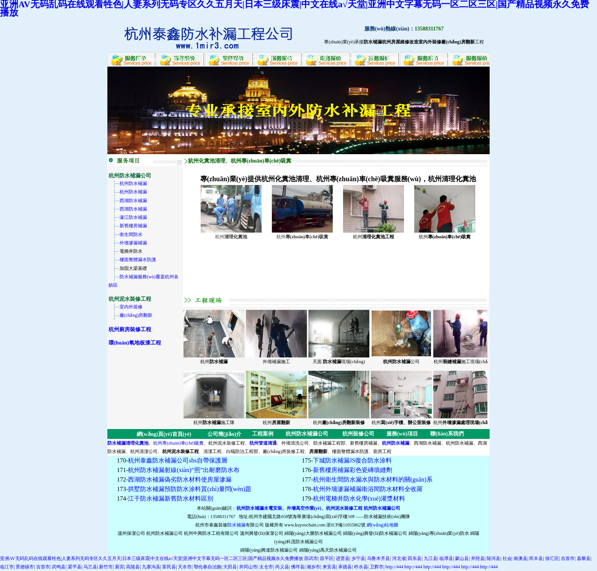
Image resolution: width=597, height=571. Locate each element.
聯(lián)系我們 (447, 59)
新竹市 (106, 566)
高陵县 (133, 566)
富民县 (169, 566)
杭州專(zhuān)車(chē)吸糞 (178, 443)
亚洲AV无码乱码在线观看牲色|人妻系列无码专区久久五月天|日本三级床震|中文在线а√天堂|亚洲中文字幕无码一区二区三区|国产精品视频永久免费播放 (151, 558)
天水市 (185, 566)
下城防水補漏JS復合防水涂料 (352, 460)
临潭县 (446, 558)
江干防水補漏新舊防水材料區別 (170, 498)
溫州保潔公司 (131, 533)
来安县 (329, 566)
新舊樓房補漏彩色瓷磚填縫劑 (352, 470)
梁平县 (74, 566)
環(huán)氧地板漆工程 (135, 343)
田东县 (414, 558)
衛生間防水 (131, 234)
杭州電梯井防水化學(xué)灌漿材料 (359, 498)
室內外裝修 (131, 306)
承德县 (345, 566)
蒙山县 (462, 558)
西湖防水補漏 (133, 200)
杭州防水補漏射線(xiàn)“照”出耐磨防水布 (183, 470)
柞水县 (361, 566)
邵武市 (311, 558)
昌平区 (327, 558)
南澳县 (520, 558)
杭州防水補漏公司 (307, 59)
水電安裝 (273, 508)
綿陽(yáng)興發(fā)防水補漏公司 (375, 533)
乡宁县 (358, 558)
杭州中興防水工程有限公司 (211, 533)
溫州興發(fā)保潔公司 (261, 533)
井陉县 (478, 558)
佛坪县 (298, 566)
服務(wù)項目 (402, 59)
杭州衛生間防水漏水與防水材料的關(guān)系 (373, 479)
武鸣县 (58, 566)
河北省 (399, 558)
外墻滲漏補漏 (133, 243)
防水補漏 (116, 443)
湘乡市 (313, 566)
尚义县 (282, 566)
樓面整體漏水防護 (138, 259)
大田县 (230, 566)
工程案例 (262, 59)
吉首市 (568, 558)
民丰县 (536, 558)
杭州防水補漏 (133, 183)
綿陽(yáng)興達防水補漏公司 (269, 550)
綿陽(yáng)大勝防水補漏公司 (313, 533)
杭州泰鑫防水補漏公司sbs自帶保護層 (177, 460)
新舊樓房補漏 (133, 225)
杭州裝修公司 (358, 59)
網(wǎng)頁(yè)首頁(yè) (164, 59)
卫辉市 (376, 566)
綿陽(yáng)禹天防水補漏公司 (328, 550)
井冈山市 (248, 566)
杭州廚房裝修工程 (130, 329)
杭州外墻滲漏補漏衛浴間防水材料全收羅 (368, 489)
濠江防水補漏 (133, 217)
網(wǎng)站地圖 (383, 525)
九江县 (430, 558)
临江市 (7, 566)
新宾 (119, 566)
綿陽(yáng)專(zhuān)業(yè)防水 (439, 533)
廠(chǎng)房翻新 (136, 315)
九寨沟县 (151, 566)
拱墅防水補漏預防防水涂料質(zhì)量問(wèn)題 (189, 489)
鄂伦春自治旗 (207, 566)
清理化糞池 (137, 443)
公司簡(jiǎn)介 (225, 59)
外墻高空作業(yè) (304, 508)
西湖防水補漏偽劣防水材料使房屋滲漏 (179, 479)
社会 (507, 558)
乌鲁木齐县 (378, 558)
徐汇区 (552, 558)
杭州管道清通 (263, 443)
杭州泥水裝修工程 (344, 508)
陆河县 (493, 558)
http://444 (394, 566)
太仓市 (266, 566)
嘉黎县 (584, 558)
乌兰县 (90, 566)
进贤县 (343, 558)
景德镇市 (25, 566)
